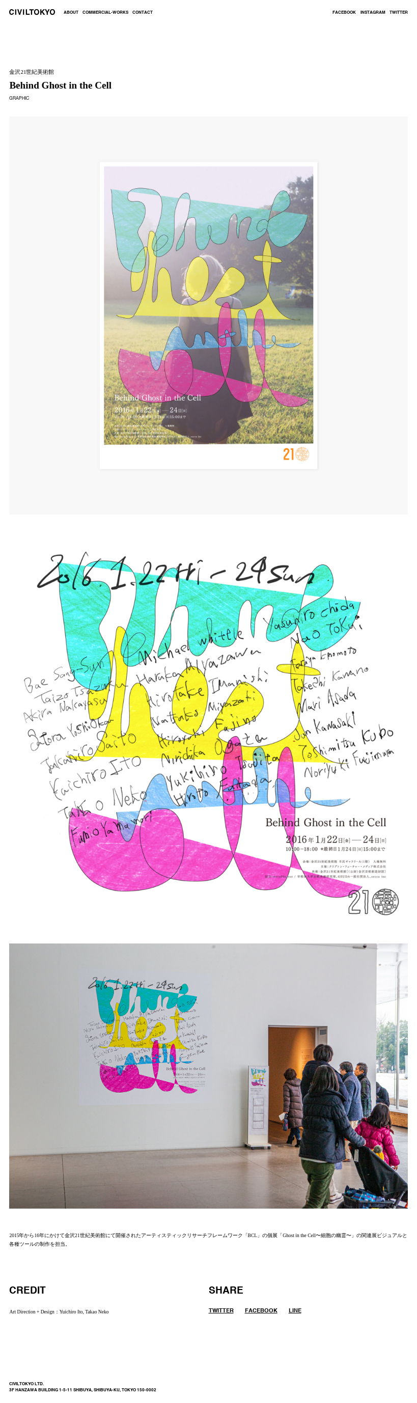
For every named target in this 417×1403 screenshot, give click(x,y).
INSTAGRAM (372, 13)
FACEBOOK (344, 13)
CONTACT (142, 13)
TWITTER (399, 13)
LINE (295, 1311)
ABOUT (71, 13)
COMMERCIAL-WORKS (105, 13)
